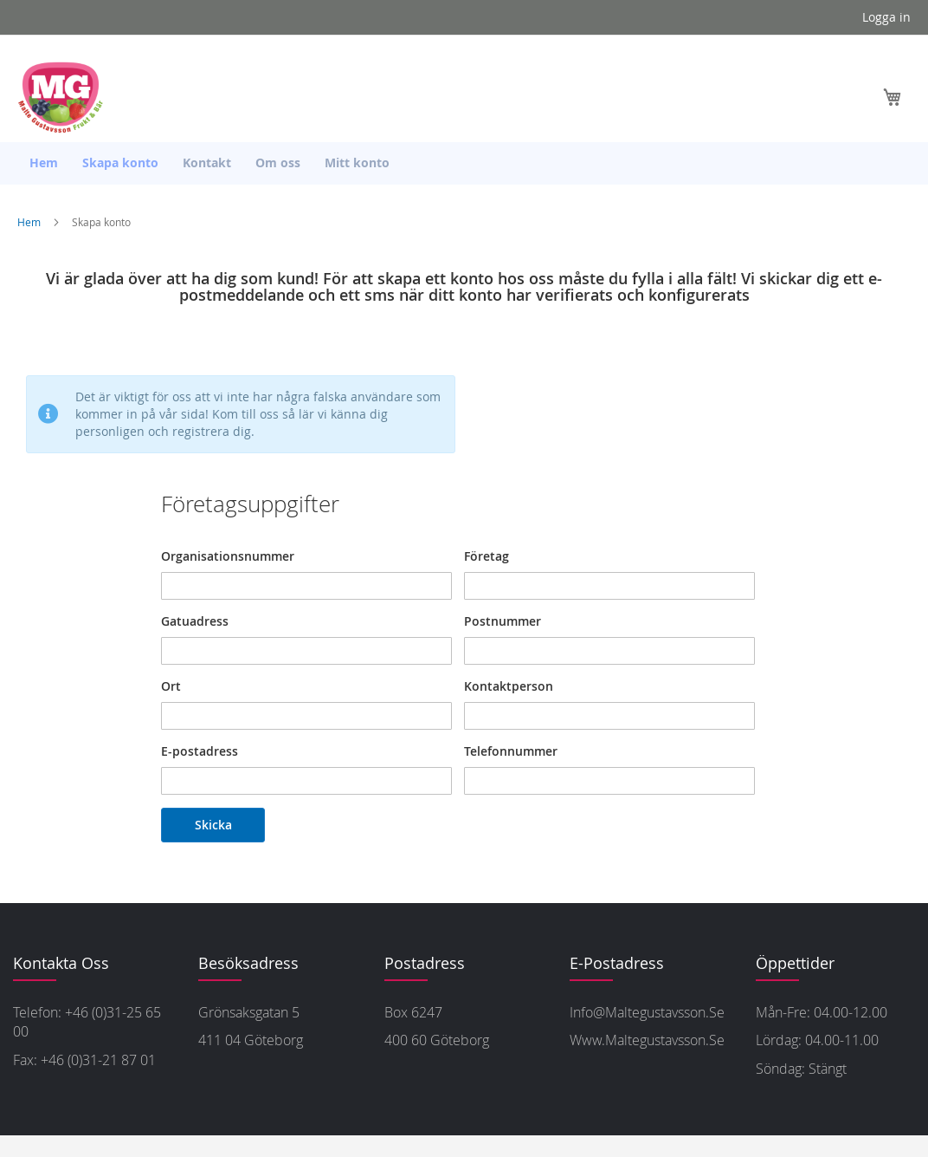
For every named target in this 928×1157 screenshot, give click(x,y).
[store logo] (65, 97)
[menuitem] (43, 163)
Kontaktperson (508, 686)
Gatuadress (195, 621)
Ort (171, 686)
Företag (486, 556)
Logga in (886, 17)
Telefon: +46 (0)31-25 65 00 (87, 1022)
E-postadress (199, 751)
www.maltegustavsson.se (647, 1040)
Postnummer (502, 621)
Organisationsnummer (227, 556)
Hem (30, 222)
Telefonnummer (510, 751)
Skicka (213, 824)
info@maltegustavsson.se (647, 1012)
